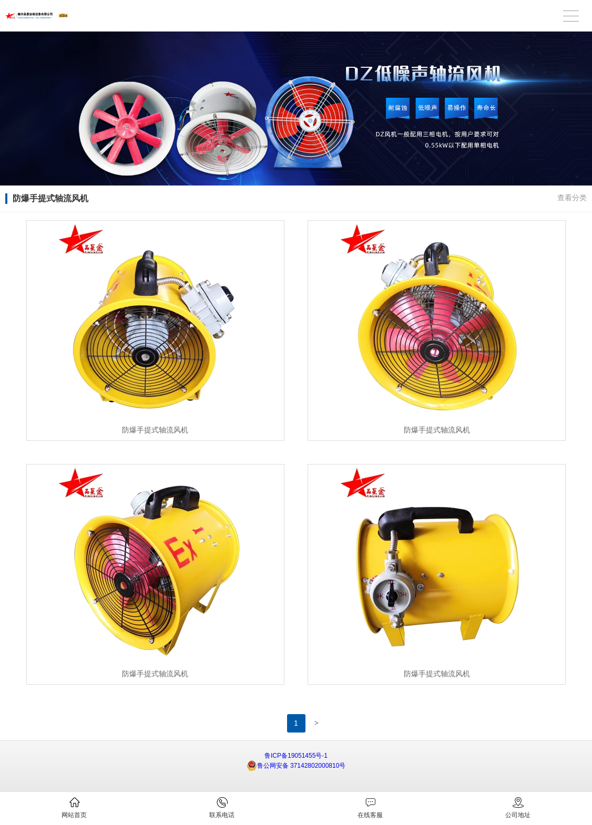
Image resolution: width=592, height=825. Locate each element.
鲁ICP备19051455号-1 (296, 755)
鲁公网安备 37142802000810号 (296, 765)
